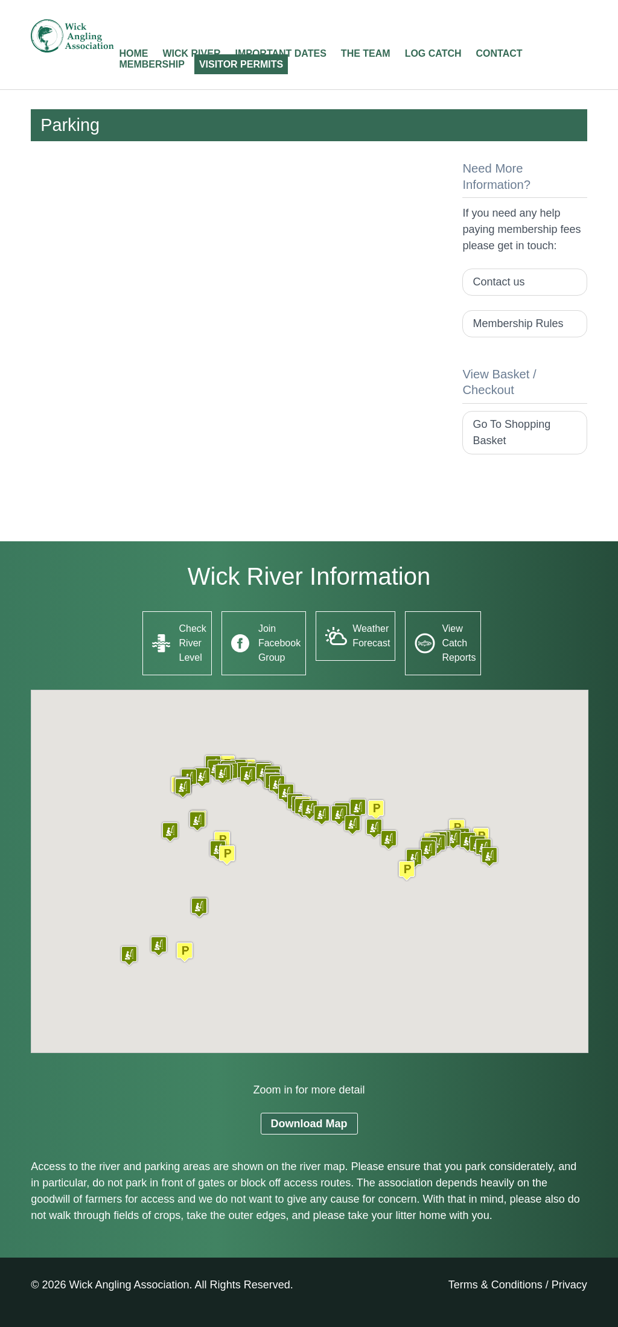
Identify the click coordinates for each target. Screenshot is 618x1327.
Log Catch (433, 53)
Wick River (191, 53)
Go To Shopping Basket (511, 432)
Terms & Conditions (495, 1285)
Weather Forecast (371, 635)
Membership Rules (518, 323)
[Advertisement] (237, 245)
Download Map (309, 1124)
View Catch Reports (459, 643)
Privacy (569, 1285)
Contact (499, 53)
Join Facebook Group (279, 643)
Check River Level (192, 643)
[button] (184, 952)
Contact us (498, 282)
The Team (365, 53)
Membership (151, 64)
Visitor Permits (241, 64)
